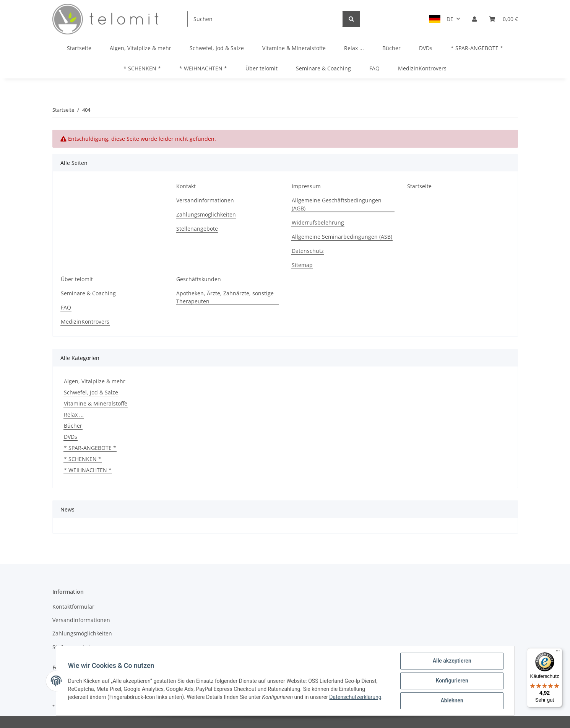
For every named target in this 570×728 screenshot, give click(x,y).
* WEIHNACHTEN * (88, 470)
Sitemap (302, 265)
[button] (474, 19)
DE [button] (450, 19)
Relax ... (74, 414)
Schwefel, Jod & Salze (91, 392)
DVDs (70, 436)
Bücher (73, 425)
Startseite (79, 48)
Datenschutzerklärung (356, 697)
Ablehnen (451, 701)
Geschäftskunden (198, 279)
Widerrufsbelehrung (318, 222)
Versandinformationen (205, 200)
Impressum (306, 186)
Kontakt (186, 186)
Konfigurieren (451, 681)
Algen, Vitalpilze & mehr (94, 381)
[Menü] (557, 652)
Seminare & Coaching (323, 68)
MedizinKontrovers (422, 68)
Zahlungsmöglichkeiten (206, 214)
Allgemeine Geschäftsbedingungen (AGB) (337, 204)
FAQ (374, 68)
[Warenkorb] (503, 19)
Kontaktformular (73, 606)
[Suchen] (265, 19)
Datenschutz (308, 250)
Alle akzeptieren (451, 661)
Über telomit (261, 68)
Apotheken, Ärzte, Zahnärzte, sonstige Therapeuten (225, 297)
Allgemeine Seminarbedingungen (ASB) (342, 236)
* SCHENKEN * (82, 459)
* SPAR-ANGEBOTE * (90, 447)
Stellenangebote (197, 228)
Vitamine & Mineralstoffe (95, 403)
